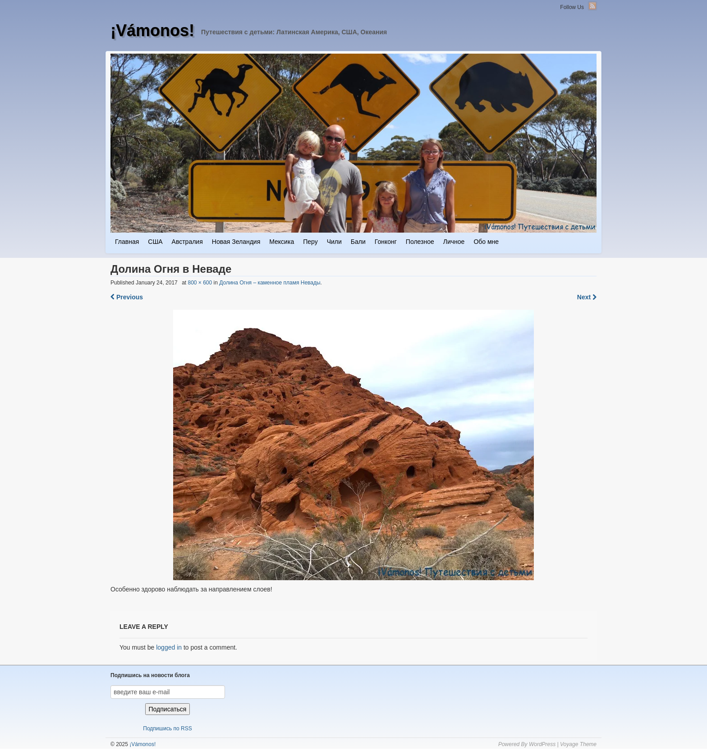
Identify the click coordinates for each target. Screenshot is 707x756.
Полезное (420, 241)
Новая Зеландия (236, 241)
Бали (358, 241)
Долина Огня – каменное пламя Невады (269, 282)
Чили (334, 241)
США (155, 241)
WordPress (542, 744)
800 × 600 (200, 282)
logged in (169, 647)
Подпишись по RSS (167, 728)
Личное (454, 241)
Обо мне (486, 241)
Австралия (187, 241)
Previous (126, 297)
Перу (310, 241)
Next (587, 297)
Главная (127, 241)
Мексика (281, 241)
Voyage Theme (578, 744)
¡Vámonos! (152, 30)
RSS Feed (592, 5)
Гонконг (386, 241)
